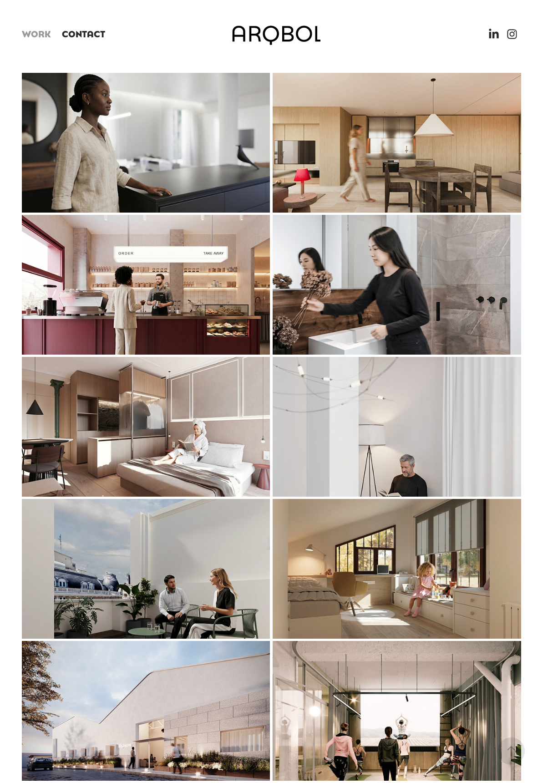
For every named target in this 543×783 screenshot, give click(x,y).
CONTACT (83, 33)
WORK (36, 33)
